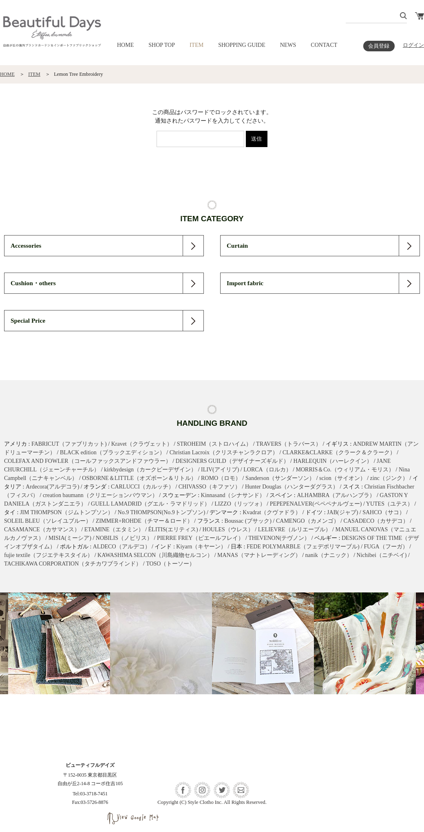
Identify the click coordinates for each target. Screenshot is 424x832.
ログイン (413, 45)
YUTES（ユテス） (389, 504)
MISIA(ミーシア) (70, 538)
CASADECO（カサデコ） (376, 521)
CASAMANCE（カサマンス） (42, 529)
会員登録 (378, 46)
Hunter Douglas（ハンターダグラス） (291, 487)
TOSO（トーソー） (170, 564)
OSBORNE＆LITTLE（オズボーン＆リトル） (139, 478)
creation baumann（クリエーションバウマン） (100, 495)
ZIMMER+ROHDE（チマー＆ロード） (144, 521)
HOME (125, 45)
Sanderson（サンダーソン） (280, 478)
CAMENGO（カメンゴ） (307, 521)
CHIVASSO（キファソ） (210, 487)
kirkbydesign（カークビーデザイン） (150, 470)
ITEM (196, 45)
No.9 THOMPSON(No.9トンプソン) (161, 512)
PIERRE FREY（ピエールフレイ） (200, 538)
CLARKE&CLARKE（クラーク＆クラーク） (339, 452)
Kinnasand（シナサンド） (233, 495)
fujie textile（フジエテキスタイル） (48, 555)
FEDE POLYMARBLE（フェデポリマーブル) (303, 547)
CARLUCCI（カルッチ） (142, 487)
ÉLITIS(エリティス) (173, 529)
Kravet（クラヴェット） (141, 444)
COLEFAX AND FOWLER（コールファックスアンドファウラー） (87, 461)
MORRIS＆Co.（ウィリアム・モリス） (345, 470)
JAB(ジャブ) (342, 512)
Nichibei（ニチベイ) (382, 555)
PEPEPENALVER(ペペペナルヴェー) (316, 504)
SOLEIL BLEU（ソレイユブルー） (47, 521)
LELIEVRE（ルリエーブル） (294, 529)
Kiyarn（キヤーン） (201, 547)
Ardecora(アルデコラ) (52, 487)
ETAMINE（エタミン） (114, 529)
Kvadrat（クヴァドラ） (272, 512)
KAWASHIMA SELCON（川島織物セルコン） (155, 555)
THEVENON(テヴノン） (279, 538)
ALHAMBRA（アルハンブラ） (336, 495)
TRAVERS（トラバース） (288, 444)
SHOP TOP (161, 45)
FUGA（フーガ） (386, 547)
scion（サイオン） (342, 478)
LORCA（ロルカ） (267, 470)
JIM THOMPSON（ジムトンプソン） (66, 512)
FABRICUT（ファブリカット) (69, 444)
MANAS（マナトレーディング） (259, 555)
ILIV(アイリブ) (220, 470)
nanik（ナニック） (328, 555)
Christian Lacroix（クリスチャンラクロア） (224, 452)
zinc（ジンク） (389, 478)
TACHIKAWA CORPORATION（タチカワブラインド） (72, 564)
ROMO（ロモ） (221, 478)
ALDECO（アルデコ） (121, 547)
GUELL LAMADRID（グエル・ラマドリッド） (150, 504)
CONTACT (324, 45)
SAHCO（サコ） (383, 512)
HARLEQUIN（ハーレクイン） (332, 461)
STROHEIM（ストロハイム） (214, 444)
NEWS (288, 45)
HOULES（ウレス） (228, 529)
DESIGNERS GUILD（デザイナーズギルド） (232, 461)
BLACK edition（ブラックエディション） (112, 452)
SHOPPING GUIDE (241, 45)
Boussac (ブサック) (248, 521)
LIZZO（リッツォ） (239, 504)
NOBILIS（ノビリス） (124, 538)
